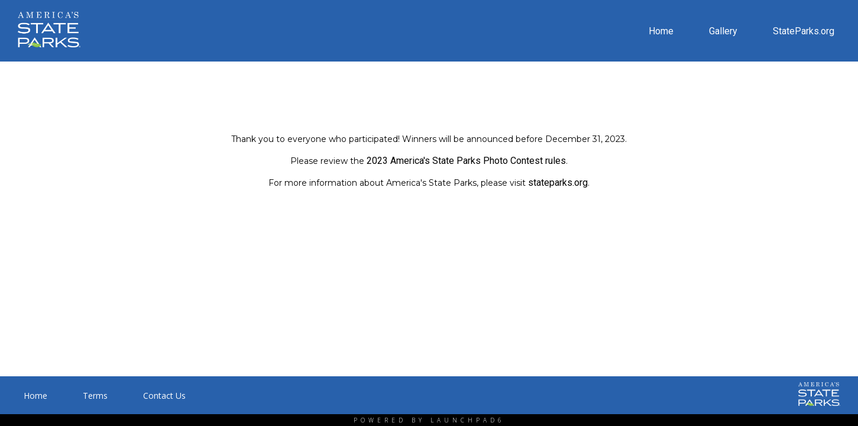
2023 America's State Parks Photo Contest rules (466, 160)
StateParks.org (803, 31)
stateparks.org (558, 182)
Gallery (723, 31)
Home (661, 31)
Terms (95, 395)
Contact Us (164, 395)
